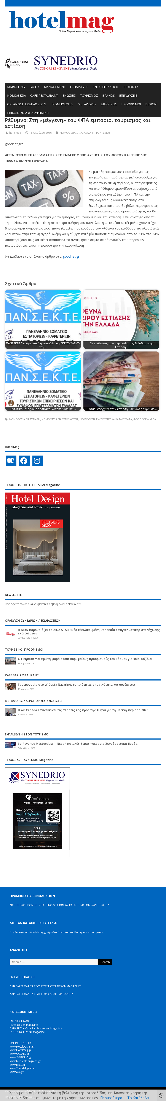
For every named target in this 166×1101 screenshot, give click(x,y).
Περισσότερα (111, 1097)
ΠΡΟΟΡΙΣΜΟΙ (131, 104)
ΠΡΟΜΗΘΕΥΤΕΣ (61, 104)
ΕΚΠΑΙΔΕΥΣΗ (79, 87)
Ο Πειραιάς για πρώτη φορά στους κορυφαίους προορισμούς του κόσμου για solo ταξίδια (85, 659)
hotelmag (15, 133)
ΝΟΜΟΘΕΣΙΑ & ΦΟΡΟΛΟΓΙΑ (77, 133)
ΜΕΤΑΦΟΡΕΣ (87, 104)
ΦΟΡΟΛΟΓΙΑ (141, 419)
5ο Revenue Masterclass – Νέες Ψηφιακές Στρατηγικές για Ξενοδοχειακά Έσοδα (77, 744)
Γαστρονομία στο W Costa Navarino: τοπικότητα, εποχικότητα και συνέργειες (77, 685)
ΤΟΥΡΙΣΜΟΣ (89, 95)
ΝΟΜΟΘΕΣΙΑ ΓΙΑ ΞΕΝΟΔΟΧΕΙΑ (60, 419)
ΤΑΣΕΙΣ (34, 87)
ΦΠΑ (153, 419)
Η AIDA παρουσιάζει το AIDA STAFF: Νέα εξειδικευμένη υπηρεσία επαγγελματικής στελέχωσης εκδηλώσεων (89, 631)
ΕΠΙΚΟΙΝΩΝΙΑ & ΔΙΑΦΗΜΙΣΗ (28, 113)
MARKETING (16, 87)
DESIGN (150, 104)
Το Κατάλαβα (138, 1097)
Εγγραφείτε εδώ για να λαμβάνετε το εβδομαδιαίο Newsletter (43, 604)
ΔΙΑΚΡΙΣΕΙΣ (109, 104)
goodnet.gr (71, 256)
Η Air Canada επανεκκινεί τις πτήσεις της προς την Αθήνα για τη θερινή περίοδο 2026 (83, 710)
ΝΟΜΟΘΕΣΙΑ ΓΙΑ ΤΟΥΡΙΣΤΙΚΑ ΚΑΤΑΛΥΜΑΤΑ (106, 419)
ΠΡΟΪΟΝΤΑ (130, 87)
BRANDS (108, 95)
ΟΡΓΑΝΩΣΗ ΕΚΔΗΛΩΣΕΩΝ (26, 104)
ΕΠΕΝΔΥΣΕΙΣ (128, 95)
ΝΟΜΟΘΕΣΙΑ (16, 95)
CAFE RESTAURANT (44, 95)
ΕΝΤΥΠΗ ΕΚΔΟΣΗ (105, 87)
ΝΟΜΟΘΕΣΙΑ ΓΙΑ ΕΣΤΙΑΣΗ (24, 419)
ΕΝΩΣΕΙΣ (69, 95)
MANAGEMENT (55, 87)
